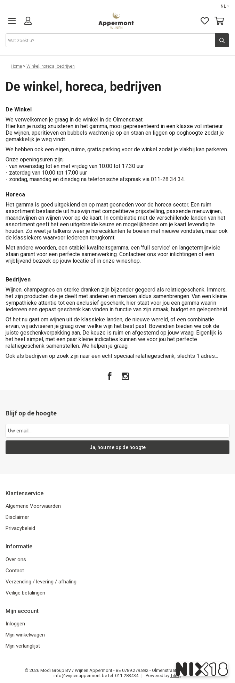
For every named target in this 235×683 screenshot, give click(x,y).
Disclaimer (17, 517)
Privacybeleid (20, 528)
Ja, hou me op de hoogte (117, 447)
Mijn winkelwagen (25, 635)
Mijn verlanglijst (23, 646)
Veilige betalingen (25, 593)
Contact (15, 570)
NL (225, 6)
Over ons (16, 559)
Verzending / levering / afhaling (41, 582)
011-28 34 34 (166, 179)
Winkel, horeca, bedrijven (50, 66)
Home (16, 66)
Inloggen (15, 624)
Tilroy (175, 675)
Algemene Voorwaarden (33, 506)
